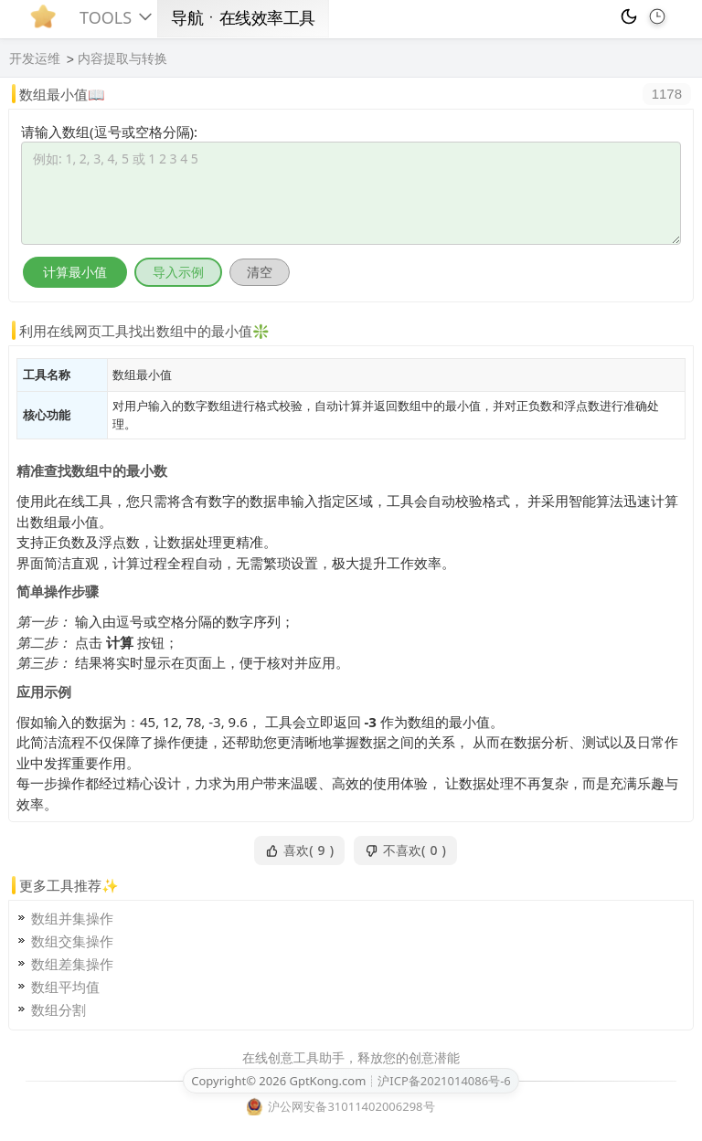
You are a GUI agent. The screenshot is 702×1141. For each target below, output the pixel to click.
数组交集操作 (72, 941)
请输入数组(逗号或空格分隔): (109, 131)
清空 (259, 271)
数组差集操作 (72, 964)
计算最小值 (75, 271)
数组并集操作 (72, 918)
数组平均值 (65, 986)
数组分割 (58, 1009)
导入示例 (178, 271)
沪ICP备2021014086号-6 (444, 1080)
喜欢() (299, 850)
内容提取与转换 (122, 58)
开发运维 (34, 58)
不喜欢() (405, 850)
